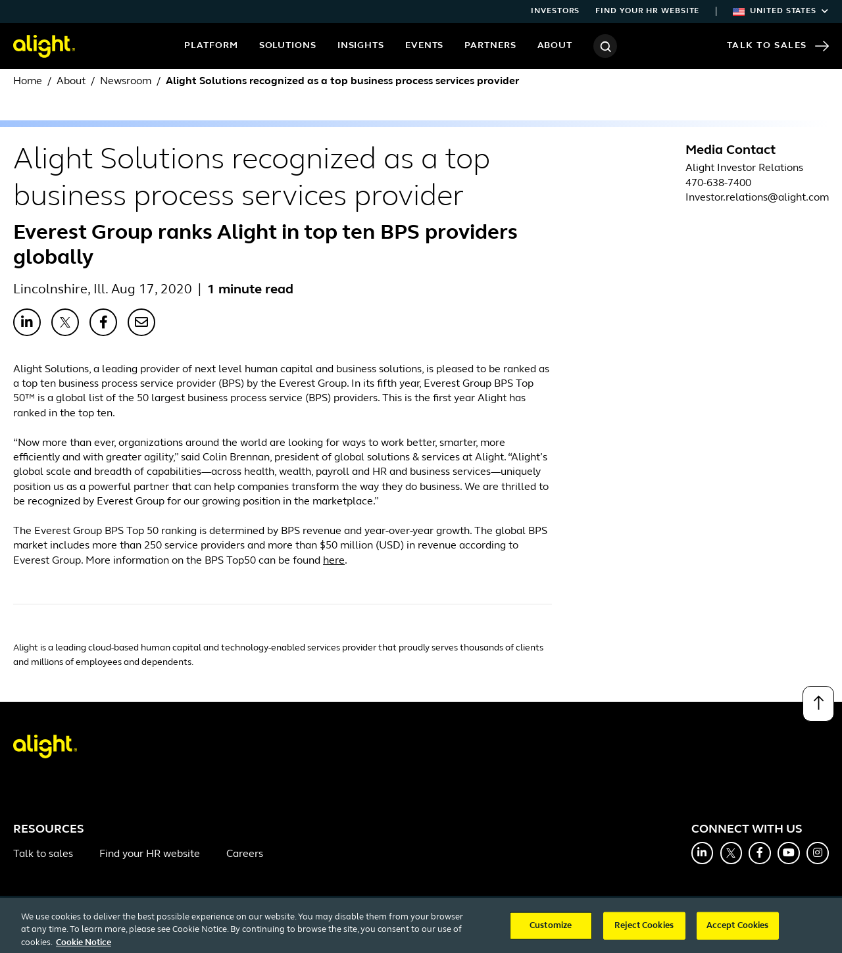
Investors (555, 11)
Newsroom (125, 81)
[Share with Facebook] (103, 322)
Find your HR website (647, 11)
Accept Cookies (737, 930)
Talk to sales (43, 854)
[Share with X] (65, 322)
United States (781, 11)
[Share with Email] (141, 322)
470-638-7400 (718, 183)
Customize (551, 930)
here (334, 561)
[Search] (605, 46)
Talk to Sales (778, 46)
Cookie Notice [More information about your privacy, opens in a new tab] (83, 947)
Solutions (287, 46)
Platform (210, 46)
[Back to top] (818, 703)
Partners (490, 46)
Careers (244, 854)
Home (27, 81)
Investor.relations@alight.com (757, 198)
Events (424, 46)
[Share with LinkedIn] (27, 322)
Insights (360, 46)
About (555, 46)
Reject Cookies (644, 930)
